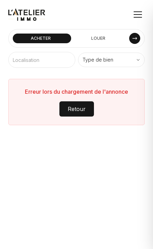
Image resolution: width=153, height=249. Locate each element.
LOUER (98, 38)
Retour (77, 108)
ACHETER (41, 38)
